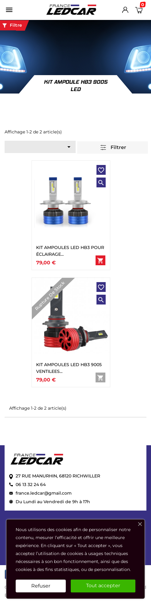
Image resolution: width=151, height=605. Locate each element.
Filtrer (113, 147)
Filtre (12, 25)
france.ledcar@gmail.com (44, 493)
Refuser (40, 586)
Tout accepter (103, 585)
